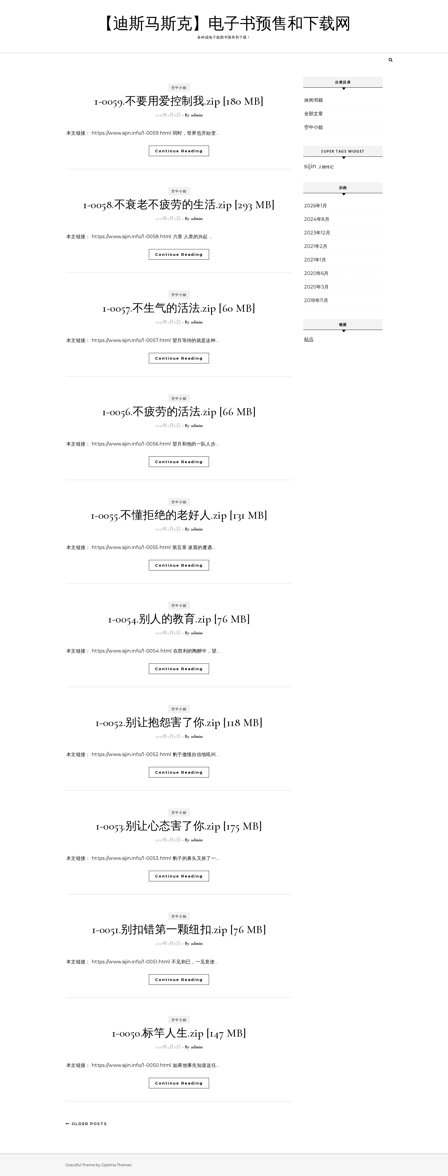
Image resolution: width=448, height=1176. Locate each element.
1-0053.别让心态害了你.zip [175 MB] (179, 826)
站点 (309, 339)
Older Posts (86, 1123)
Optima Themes (116, 1164)
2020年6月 (316, 273)
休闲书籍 (313, 100)
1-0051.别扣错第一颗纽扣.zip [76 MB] (179, 929)
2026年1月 (315, 205)
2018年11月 (316, 300)
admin (197, 115)
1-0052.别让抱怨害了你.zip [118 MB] (179, 722)
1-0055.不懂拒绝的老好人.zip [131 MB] (179, 515)
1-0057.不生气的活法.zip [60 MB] (178, 308)
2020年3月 (316, 287)
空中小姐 (179, 88)
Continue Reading (179, 151)
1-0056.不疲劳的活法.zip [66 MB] (179, 411)
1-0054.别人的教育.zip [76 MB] (179, 619)
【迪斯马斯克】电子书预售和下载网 (224, 23)
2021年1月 (315, 260)
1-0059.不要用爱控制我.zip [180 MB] (179, 101)
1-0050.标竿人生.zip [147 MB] (179, 1033)
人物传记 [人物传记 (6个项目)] (326, 166)
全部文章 (313, 113)
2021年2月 (315, 246)
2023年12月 (317, 233)
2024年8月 (316, 219)
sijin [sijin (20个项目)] (310, 166)
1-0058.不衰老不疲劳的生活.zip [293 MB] (179, 204)
